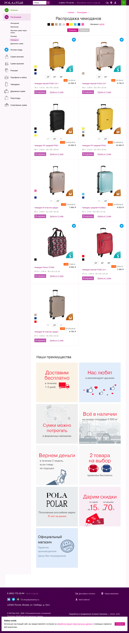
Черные (48, 24)
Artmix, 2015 (115, 614)
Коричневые (52, 24)
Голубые (75, 24)
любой (101, 24)
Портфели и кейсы (18, 77)
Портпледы (15, 98)
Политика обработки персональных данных (25, 616)
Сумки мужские (17, 64)
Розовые (83, 24)
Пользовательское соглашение (38, 613)
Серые (60, 24)
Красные (67, 24)
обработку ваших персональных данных (74, 624)
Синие (79, 24)
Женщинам (14, 23)
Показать (73, 30)
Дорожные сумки (16, 44)
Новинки (14, 10)
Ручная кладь (16, 50)
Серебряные (64, 24)
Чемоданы (14, 40)
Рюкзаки (13, 36)
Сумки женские (17, 57)
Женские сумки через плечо (18, 32)
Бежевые (56, 24)
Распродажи (15, 17)
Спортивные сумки (18, 105)
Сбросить (84, 30)
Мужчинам (14, 27)
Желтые (71, 24)
